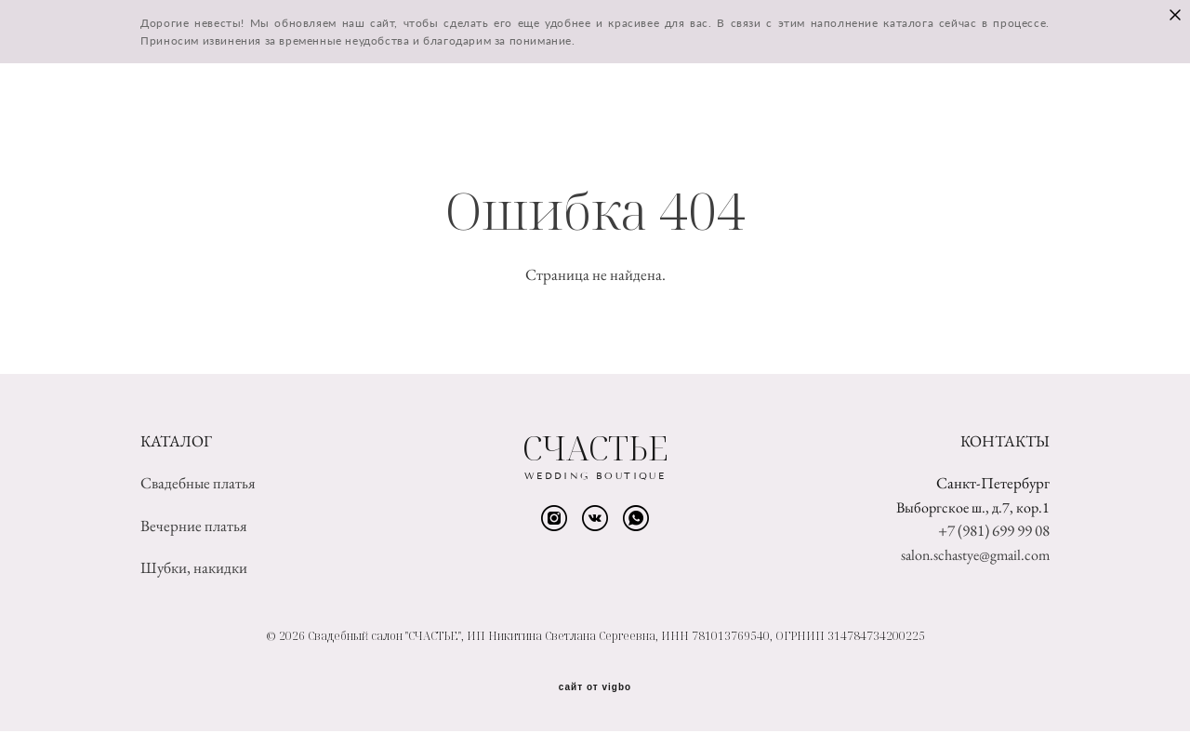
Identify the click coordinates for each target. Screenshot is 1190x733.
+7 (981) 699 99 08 (994, 532)
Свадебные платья (198, 484)
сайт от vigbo (595, 689)
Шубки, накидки (193, 569)
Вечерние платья (193, 526)
